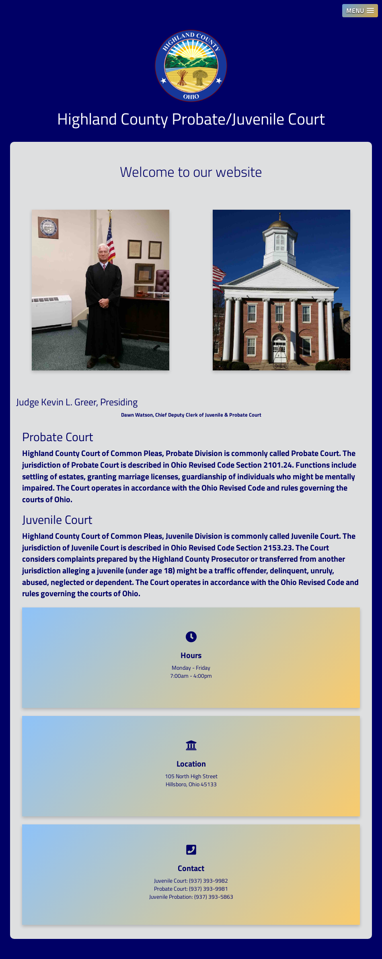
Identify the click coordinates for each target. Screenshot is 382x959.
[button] (360, 10)
